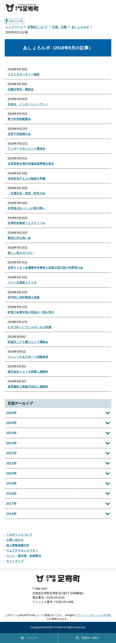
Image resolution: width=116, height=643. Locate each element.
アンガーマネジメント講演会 (26, 148)
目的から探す (87, 638)
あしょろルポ (80, 27)
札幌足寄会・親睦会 (21, 89)
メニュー (29, 638)
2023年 (11, 443)
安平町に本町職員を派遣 (24, 297)
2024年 (11, 433)
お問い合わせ (15, 540)
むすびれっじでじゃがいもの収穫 (29, 327)
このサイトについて (19, 534)
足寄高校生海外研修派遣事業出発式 (31, 163)
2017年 (11, 503)
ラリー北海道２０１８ (22, 282)
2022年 (11, 453)
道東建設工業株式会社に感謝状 (28, 386)
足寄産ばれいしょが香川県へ (26, 208)
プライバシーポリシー (88, 615)
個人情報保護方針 (17, 545)
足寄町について (37, 27)
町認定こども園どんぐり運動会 (28, 342)
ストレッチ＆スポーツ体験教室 (28, 356)
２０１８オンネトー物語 (24, 74)
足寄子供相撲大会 (19, 134)
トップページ (14, 27)
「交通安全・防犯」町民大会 (26, 193)
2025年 (11, 423)
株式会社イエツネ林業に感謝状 (28, 371)
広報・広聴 (59, 27)
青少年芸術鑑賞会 (19, 119)
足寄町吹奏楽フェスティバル (26, 223)
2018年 (11, 493)
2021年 (11, 463)
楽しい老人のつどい (21, 252)
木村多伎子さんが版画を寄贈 (26, 178)
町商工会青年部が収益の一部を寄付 (31, 312)
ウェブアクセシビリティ (22, 550)
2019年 (11, 483)
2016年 (11, 514)
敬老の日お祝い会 (19, 238)
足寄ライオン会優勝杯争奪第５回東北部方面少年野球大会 (45, 267)
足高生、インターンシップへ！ (28, 104)
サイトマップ (15, 561)
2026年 (11, 413)
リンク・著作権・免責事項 (23, 555)
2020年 (11, 473)
